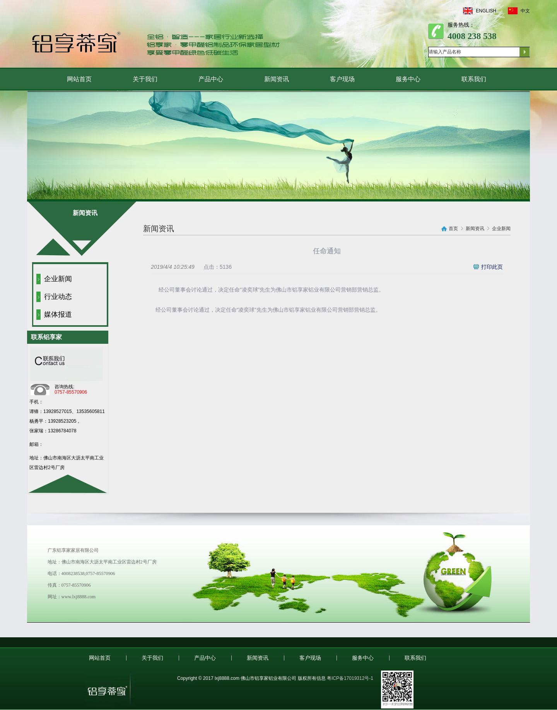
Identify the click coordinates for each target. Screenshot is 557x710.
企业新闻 (58, 279)
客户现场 (342, 79)
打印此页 (492, 267)
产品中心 (210, 79)
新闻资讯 (276, 79)
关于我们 (145, 79)
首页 (453, 228)
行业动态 (58, 296)
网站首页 (79, 79)
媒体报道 (58, 314)
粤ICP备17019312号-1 (350, 678)
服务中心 (408, 79)
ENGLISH (479, 10)
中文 (519, 10)
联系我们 (473, 79)
